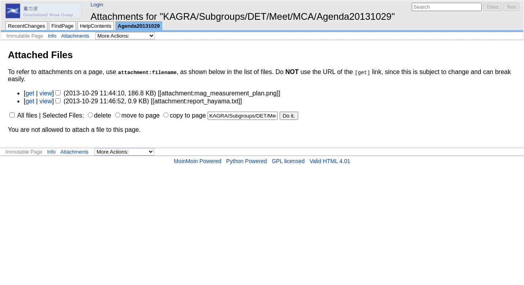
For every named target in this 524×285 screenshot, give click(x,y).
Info (52, 36)
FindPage (62, 26)
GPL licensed (288, 161)
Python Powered (246, 161)
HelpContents (95, 26)
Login (97, 5)
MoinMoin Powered (197, 161)
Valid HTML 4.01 (329, 161)
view (46, 93)
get (29, 93)
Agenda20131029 (139, 26)
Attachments (75, 36)
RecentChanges (26, 26)
